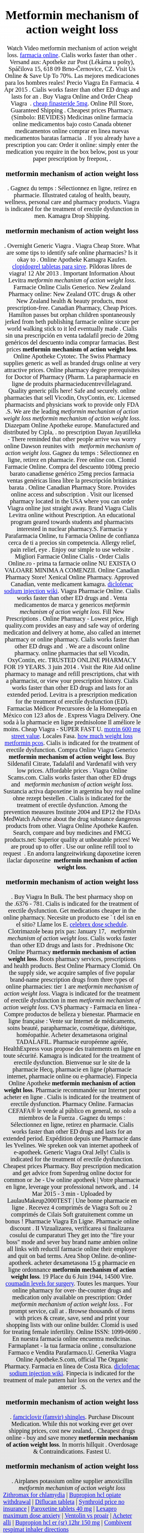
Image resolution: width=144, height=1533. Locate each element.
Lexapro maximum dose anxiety (60, 1512)
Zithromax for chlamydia (34, 1495)
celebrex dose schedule (98, 924)
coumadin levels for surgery (39, 1283)
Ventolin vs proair (87, 1515)
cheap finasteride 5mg (60, 103)
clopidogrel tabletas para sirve (49, 266)
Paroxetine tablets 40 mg (61, 1508)
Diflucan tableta (54, 1501)
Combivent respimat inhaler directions (67, 1526)
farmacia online (39, 55)
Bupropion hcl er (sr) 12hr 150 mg (57, 1522)
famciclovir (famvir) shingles (49, 1417)
